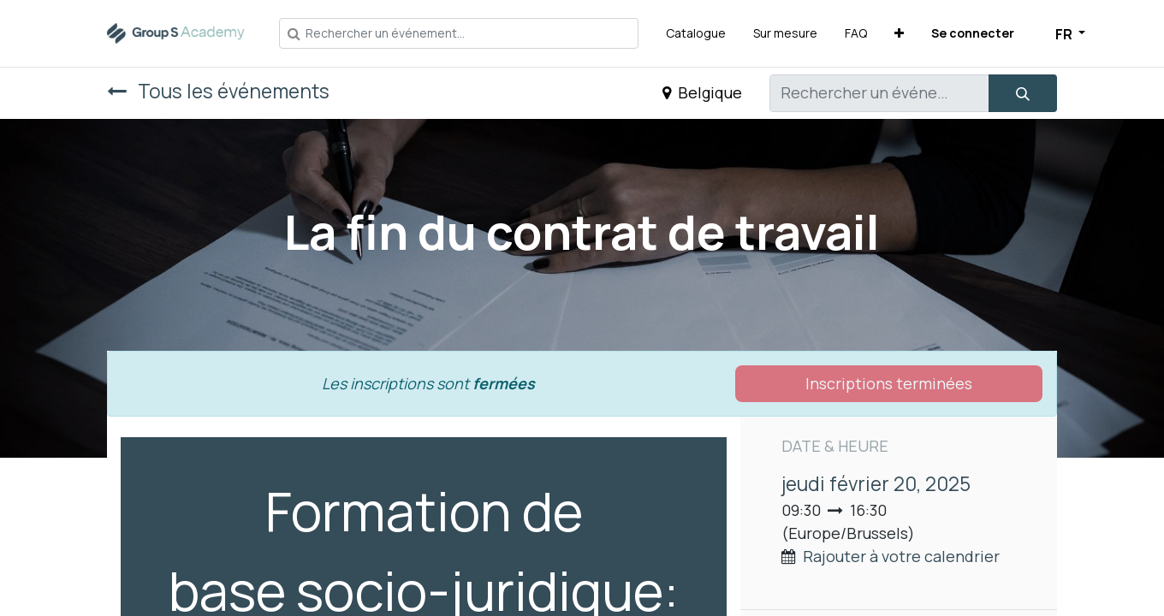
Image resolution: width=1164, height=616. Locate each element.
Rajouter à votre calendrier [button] (901, 556)
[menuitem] (696, 33)
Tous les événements (218, 91)
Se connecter (972, 33)
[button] (899, 33)
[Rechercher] (1023, 93)
